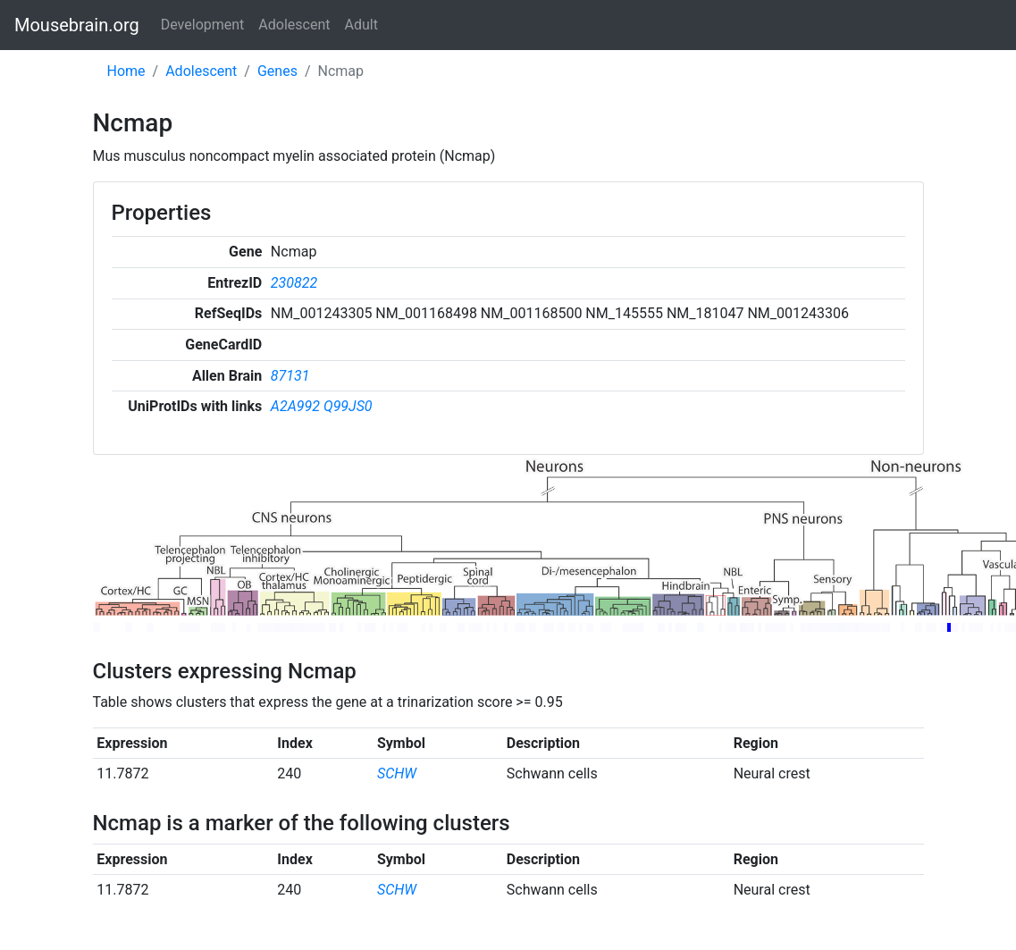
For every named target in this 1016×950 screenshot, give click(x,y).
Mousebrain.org (76, 25)
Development (203, 24)
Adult (361, 24)
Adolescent (294, 24)
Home (126, 71)
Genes (277, 71)
